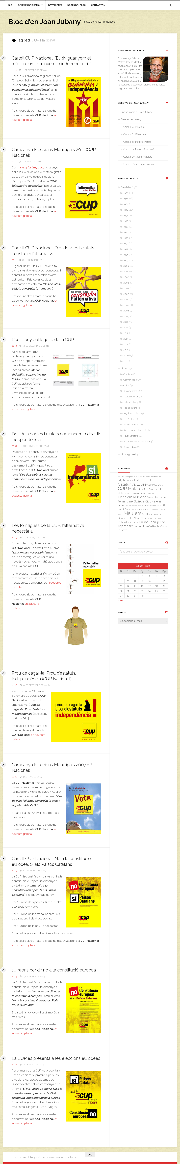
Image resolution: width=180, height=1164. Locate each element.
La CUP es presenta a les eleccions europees (56, 1058)
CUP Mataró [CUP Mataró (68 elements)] (130, 488)
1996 (125, 243)
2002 (126, 277)
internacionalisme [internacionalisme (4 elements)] (152, 505)
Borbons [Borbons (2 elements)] (146, 477)
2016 (125, 355)
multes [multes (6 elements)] (129, 518)
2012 (125, 333)
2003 (126, 283)
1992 (125, 221)
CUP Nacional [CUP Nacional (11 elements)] (151, 489)
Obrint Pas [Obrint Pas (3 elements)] (156, 518)
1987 (125, 193)
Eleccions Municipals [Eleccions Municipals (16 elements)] (133, 497)
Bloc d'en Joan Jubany (44, 22)
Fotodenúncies (130, 396)
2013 (125, 339)
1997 (125, 249)
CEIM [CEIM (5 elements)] (150, 484)
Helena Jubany (130, 402)
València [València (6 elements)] (154, 526)
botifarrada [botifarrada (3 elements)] (156, 477)
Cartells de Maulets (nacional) (138, 149)
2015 (125, 350)
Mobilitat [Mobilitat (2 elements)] (157, 514)
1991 (125, 215)
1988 (126, 198)
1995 (125, 238)
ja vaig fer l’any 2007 (31, 167)
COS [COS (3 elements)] (155, 485)
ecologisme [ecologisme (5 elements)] (138, 493)
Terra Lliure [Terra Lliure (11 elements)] (141, 526)
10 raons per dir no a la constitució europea (54, 969)
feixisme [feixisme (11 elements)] (160, 497)
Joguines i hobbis (132, 413)
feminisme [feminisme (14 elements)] (125, 501)
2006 (126, 299)
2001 (126, 271)
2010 (14, 346)
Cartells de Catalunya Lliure (137, 156)
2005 (14, 870)
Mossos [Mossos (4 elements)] (121, 518)
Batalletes (55, 5)
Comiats (127, 374)
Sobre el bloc (130, 447)
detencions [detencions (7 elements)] (124, 493)
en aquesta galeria (24, 409)
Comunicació (130, 380)
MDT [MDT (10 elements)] (145, 514)
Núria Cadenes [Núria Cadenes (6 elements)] (142, 518)
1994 (125, 232)
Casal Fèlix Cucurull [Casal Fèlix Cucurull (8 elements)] (140, 480)
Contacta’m (98, 5)
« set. (121, 600)
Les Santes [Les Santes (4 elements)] (144, 509)
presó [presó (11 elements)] (161, 522)
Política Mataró (130, 436)
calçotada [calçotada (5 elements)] (123, 480)
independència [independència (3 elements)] (135, 505)
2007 (14, 776)
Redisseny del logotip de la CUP (43, 339)
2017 (125, 361)
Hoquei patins (130, 408)
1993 (125, 226)
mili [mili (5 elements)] (151, 514)
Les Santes (128, 419)
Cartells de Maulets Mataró (137, 142)
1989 (125, 204)
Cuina (126, 385)
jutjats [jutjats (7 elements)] (135, 509)
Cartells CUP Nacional (134, 134)
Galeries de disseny (29, 5)
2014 (14, 70)
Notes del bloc (76, 5)
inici (10, 5)
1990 (125, 210)
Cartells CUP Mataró (133, 127)
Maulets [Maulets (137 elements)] (132, 513)
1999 (125, 260)
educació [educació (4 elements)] (148, 493)
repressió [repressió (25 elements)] (125, 526)
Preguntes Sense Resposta (136, 441)
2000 (126, 266)
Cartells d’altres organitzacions (139, 164)
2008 (14, 685)
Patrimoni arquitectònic (135, 430)
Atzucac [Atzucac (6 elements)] (138, 476)
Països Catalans (131, 424)
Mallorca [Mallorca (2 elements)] (154, 510)
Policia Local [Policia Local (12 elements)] (148, 522)
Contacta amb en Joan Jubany (136, 112)
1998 (125, 254)
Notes (124, 368)
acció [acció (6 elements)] (121, 476)
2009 (14, 446)
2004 (14, 1064)
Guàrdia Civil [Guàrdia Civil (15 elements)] (142, 501)
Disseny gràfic (130, 391)
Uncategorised (128, 454)
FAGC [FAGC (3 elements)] (151, 497)
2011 (14, 161)
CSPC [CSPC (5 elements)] (161, 484)
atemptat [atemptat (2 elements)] (129, 477)
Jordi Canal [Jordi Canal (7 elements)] (124, 509)
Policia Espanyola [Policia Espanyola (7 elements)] (128, 522)
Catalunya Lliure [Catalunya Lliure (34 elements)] (132, 484)
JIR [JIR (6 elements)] (163, 505)
